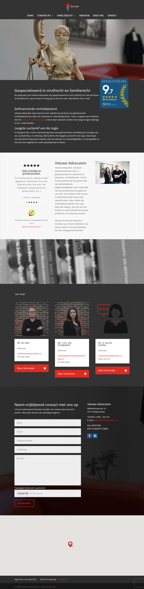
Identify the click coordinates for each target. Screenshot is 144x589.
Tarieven (84, 16)
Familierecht (65, 16)
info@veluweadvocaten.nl (110, 355)
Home (30, 16)
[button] (71, 544)
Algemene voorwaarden (25, 579)
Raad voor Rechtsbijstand (33, 119)
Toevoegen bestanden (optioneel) (29, 488)
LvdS (53, 586)
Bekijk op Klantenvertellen (31, 227)
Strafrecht (44, 16)
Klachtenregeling (48, 579)
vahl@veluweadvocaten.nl (29, 353)
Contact (112, 16)
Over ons (98, 16)
